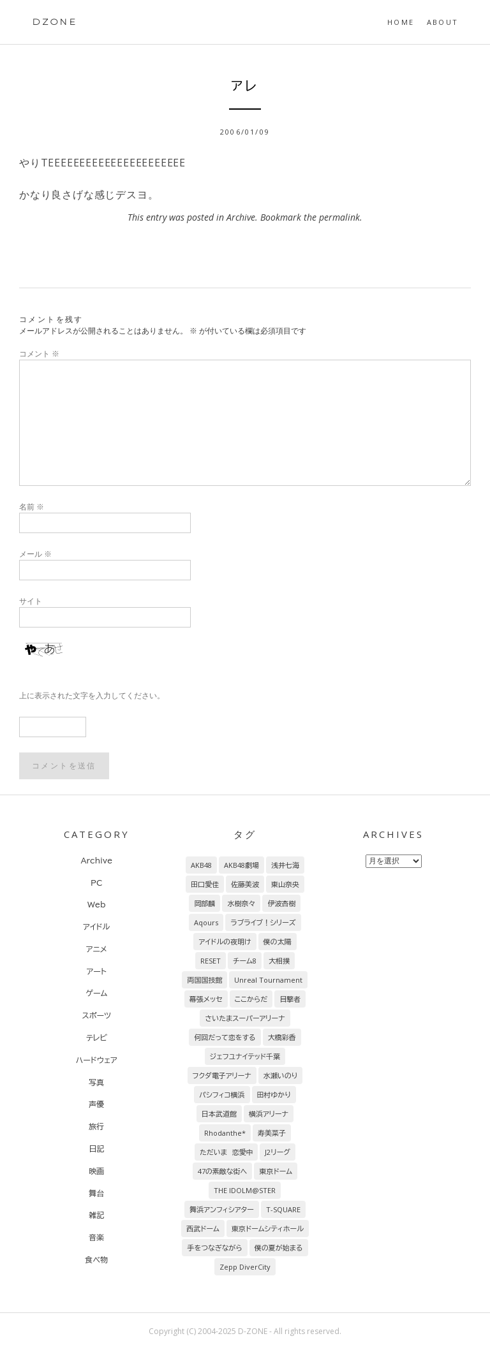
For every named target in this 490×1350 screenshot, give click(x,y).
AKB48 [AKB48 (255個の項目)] (201, 865)
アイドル (96, 926)
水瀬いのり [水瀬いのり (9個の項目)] (281, 1075)
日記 (96, 1148)
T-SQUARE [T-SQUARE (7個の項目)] (283, 1209)
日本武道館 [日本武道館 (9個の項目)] (219, 1114)
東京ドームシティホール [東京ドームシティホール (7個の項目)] (268, 1228)
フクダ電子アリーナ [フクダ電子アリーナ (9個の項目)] (222, 1075)
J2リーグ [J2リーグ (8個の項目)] (277, 1152)
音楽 (96, 1237)
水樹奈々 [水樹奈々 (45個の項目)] (241, 903)
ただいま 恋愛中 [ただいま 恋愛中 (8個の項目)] (226, 1152)
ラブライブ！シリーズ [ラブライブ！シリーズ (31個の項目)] (262, 922)
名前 (31, 506)
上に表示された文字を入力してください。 (92, 695)
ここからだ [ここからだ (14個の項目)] (251, 999)
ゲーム (96, 993)
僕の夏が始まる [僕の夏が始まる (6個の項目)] (279, 1247)
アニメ (96, 949)
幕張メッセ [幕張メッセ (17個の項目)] (206, 999)
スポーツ (97, 1015)
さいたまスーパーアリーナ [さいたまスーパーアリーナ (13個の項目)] (245, 1018)
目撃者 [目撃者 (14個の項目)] (290, 999)
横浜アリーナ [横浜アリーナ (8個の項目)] (268, 1114)
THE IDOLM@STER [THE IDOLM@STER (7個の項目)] (245, 1190)
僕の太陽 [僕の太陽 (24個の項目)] (278, 941)
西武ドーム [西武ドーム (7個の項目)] (202, 1228)
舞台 (96, 1193)
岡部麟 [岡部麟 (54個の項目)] (204, 903)
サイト (30, 601)
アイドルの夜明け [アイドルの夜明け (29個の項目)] (224, 941)
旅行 (96, 1126)
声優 (96, 1104)
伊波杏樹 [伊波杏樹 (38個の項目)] (281, 903)
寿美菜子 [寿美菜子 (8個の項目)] (272, 1133)
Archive (240, 217)
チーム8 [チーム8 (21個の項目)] (244, 960)
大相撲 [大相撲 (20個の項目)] (279, 960)
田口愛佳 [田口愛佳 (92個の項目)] (205, 884)
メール (35, 553)
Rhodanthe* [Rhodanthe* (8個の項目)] (225, 1133)
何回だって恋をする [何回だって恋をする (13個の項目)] (224, 1037)
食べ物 (96, 1259)
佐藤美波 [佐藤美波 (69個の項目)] (245, 884)
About (442, 22)
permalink (339, 217)
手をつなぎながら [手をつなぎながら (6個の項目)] (214, 1247)
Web (96, 904)
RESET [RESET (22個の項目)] (210, 960)
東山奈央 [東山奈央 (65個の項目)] (285, 884)
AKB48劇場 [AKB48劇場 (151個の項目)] (241, 865)
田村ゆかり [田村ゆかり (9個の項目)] (274, 1094)
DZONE (54, 21)
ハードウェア (96, 1060)
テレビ (96, 1037)
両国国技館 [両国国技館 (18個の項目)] (204, 980)
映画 (96, 1171)
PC (96, 882)
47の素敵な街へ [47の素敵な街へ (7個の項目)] (223, 1171)
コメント (39, 353)
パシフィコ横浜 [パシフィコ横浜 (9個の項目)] (222, 1094)
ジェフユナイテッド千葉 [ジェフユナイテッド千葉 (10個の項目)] (245, 1056)
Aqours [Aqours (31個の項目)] (206, 922)
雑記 (96, 1215)
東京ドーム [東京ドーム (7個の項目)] (275, 1171)
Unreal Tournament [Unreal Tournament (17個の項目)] (268, 980)
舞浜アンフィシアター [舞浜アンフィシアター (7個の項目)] (221, 1209)
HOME (400, 22)
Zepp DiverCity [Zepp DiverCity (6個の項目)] (245, 1267)
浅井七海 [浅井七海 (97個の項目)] (285, 865)
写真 (96, 1082)
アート (97, 971)
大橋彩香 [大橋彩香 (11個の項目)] (282, 1037)
